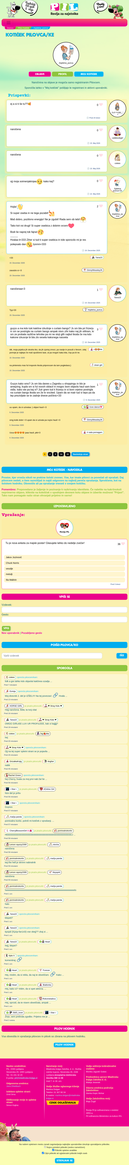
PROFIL (62, 74)
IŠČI (122, 655)
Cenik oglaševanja (62, 1103)
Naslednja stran (80, 454)
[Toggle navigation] (8, 23)
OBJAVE (39, 74)
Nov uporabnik (10, 633)
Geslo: (5, 614)
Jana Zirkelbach (13, 1086)
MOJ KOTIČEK (89, 74)
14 (61, 454)
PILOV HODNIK (64, 1045)
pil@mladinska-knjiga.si (25, 1078)
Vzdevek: (7, 604)
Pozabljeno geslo (31, 633)
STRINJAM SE (65, 1160)
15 (68, 454)
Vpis (6, 628)
